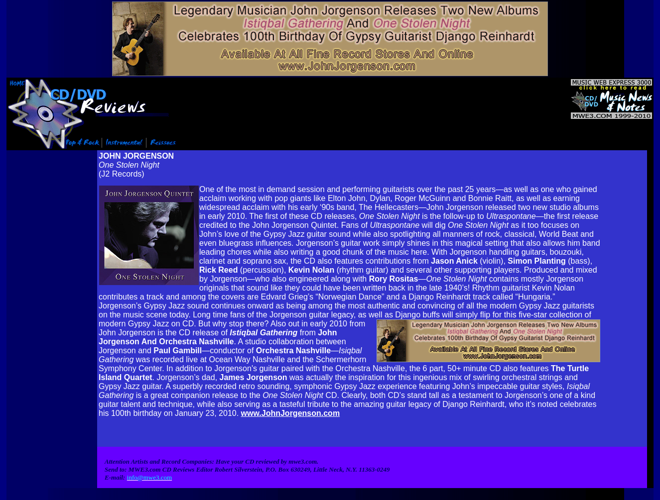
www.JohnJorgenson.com (290, 409)
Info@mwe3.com (67, 497)
